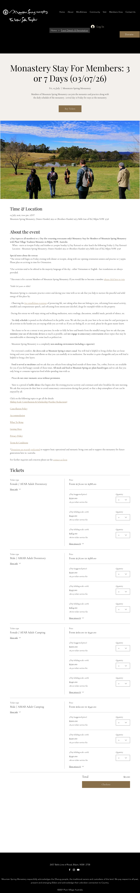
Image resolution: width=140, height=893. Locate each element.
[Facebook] (69, 869)
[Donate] (130, 34)
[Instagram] (73, 869)
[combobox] (123, 500)
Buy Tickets (70, 108)
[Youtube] (78, 869)
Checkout (106, 784)
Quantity (119, 494)
